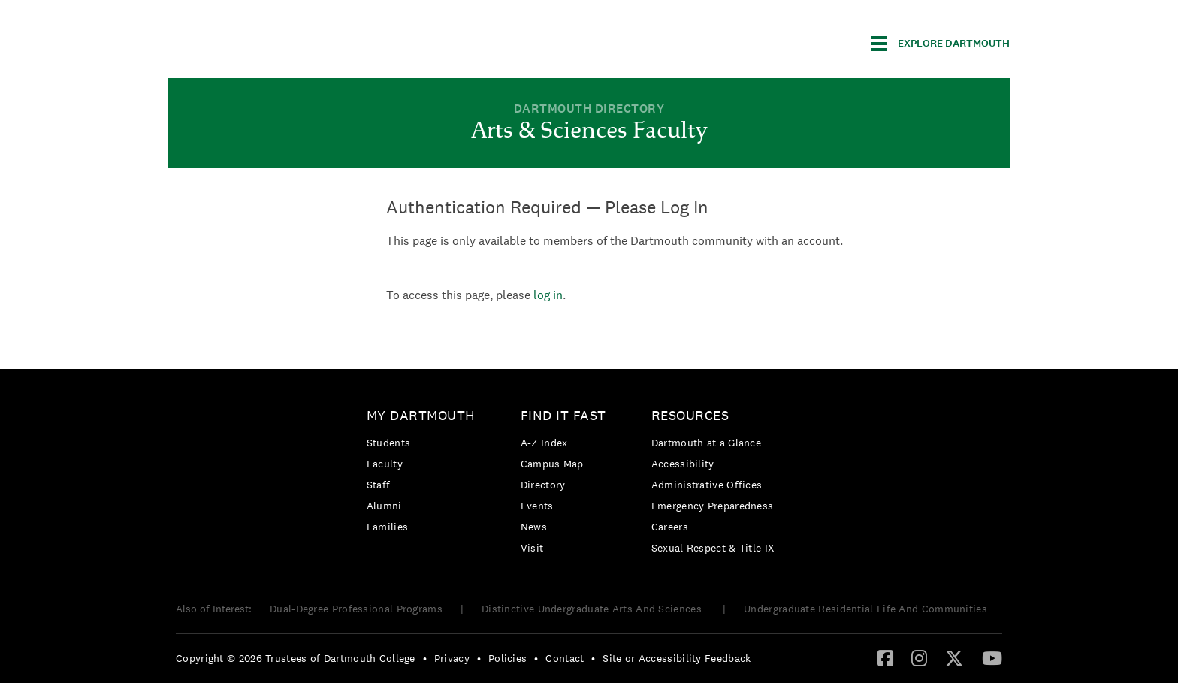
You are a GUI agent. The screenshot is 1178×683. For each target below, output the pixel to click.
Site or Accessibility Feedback (677, 658)
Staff (379, 484)
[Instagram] (919, 657)
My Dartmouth (421, 415)
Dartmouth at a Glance (706, 442)
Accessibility (682, 463)
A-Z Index (544, 442)
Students (388, 442)
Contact (564, 658)
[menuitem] (425, 473)
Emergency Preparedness (712, 505)
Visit (532, 548)
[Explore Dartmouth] (940, 43)
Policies (507, 658)
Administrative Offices (707, 484)
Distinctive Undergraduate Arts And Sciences (593, 608)
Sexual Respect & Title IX (713, 548)
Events (537, 505)
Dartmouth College (287, 41)
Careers (669, 526)
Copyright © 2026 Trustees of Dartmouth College (295, 658)
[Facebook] (885, 657)
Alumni (384, 505)
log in (548, 295)
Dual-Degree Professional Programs (356, 608)
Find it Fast (563, 415)
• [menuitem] (425, 658)
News (534, 526)
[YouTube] (992, 657)
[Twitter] (954, 657)
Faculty (385, 463)
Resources (690, 415)
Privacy (452, 658)
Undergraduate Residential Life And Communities (865, 608)
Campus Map (552, 463)
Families (387, 526)
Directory (543, 484)
